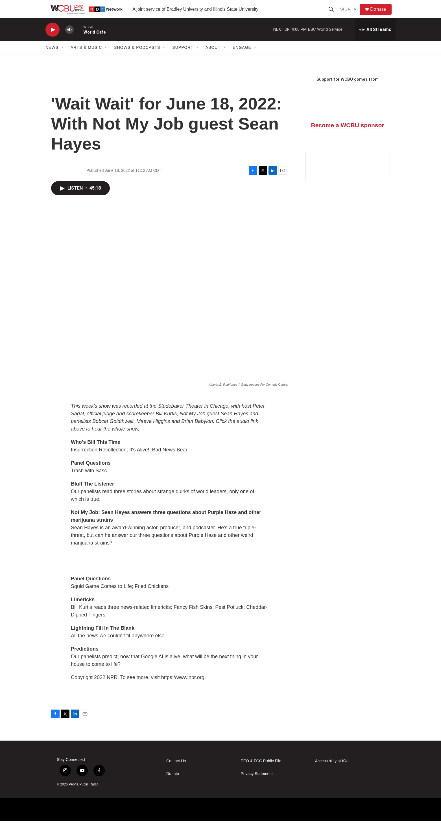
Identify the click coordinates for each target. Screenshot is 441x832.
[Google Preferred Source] (347, 177)
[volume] (69, 41)
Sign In (350, 14)
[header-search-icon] (333, 14)
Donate (381, 15)
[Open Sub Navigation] (62, 58)
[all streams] (375, 41)
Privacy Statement (257, 785)
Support (182, 58)
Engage (242, 58)
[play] (52, 41)
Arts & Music (86, 58)
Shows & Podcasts (137, 58)
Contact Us (176, 772)
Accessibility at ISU (332, 772)
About (213, 58)
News (51, 58)
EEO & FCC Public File (261, 772)
